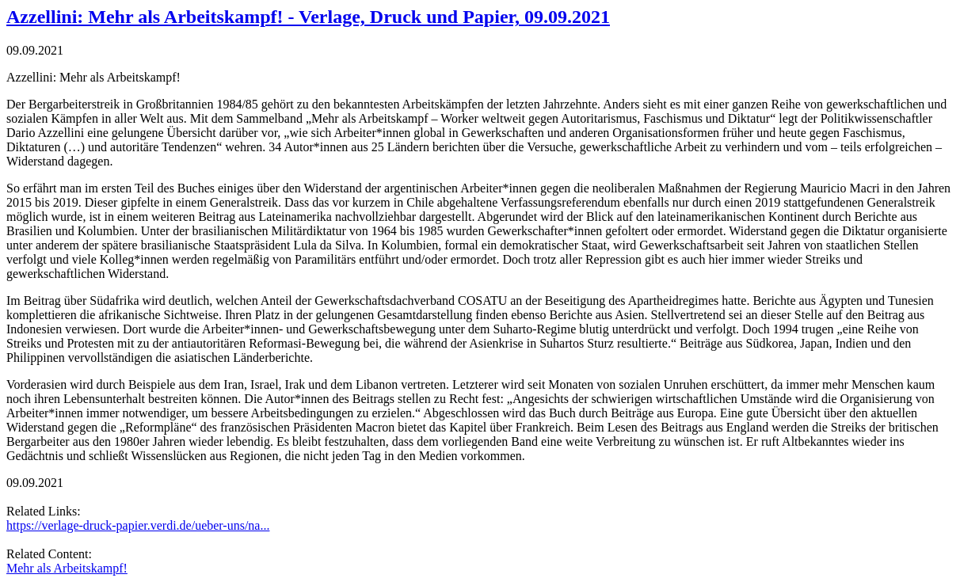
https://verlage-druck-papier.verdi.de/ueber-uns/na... (137, 525)
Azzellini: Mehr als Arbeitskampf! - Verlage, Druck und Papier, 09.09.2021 (308, 16)
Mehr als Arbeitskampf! (67, 568)
